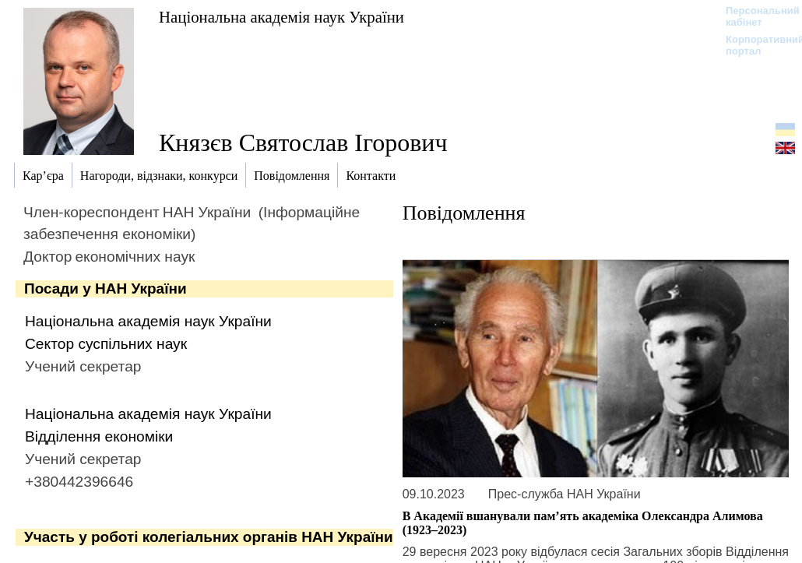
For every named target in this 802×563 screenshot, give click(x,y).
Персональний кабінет (755, 16)
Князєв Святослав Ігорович (303, 142)
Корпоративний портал (755, 45)
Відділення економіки (99, 436)
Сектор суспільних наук (106, 344)
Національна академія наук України (281, 17)
